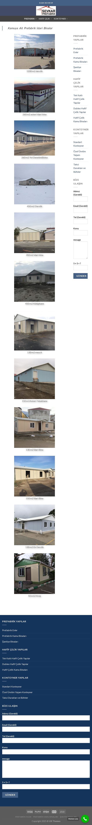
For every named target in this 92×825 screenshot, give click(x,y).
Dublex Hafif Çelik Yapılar (79, 110)
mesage (80, 250)
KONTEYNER (61, 18)
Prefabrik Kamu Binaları (80, 59)
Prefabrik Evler (78, 50)
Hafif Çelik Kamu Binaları (80, 119)
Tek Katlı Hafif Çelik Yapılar (78, 99)
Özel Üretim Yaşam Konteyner (79, 155)
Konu (80, 232)
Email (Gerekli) (80, 210)
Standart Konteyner (78, 144)
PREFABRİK (30, 18)
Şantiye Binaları (77, 69)
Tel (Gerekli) (80, 221)
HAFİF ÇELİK (45, 18)
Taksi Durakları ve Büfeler (79, 168)
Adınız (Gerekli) (80, 196)
